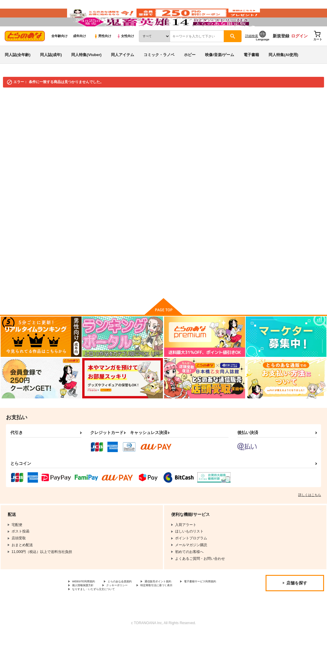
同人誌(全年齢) (18, 72)
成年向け (79, 53)
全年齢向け (59, 53)
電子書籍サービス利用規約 (93, 605)
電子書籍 (251, 72)
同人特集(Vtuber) (86, 72)
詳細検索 (251, 53)
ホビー (190, 72)
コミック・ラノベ (159, 72)
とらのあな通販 (15, 113)
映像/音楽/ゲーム (219, 72)
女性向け (125, 54)
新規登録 (281, 53)
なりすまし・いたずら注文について (156, 610)
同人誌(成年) (51, 72)
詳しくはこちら (309, 512)
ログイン (299, 53)
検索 (189, 241)
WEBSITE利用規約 (87, 600)
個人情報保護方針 (142, 605)
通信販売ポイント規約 (178, 600)
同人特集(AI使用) (283, 72)
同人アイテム (122, 72)
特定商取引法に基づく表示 (93, 610)
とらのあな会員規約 (131, 600)
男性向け (102, 54)
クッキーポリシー (183, 605)
